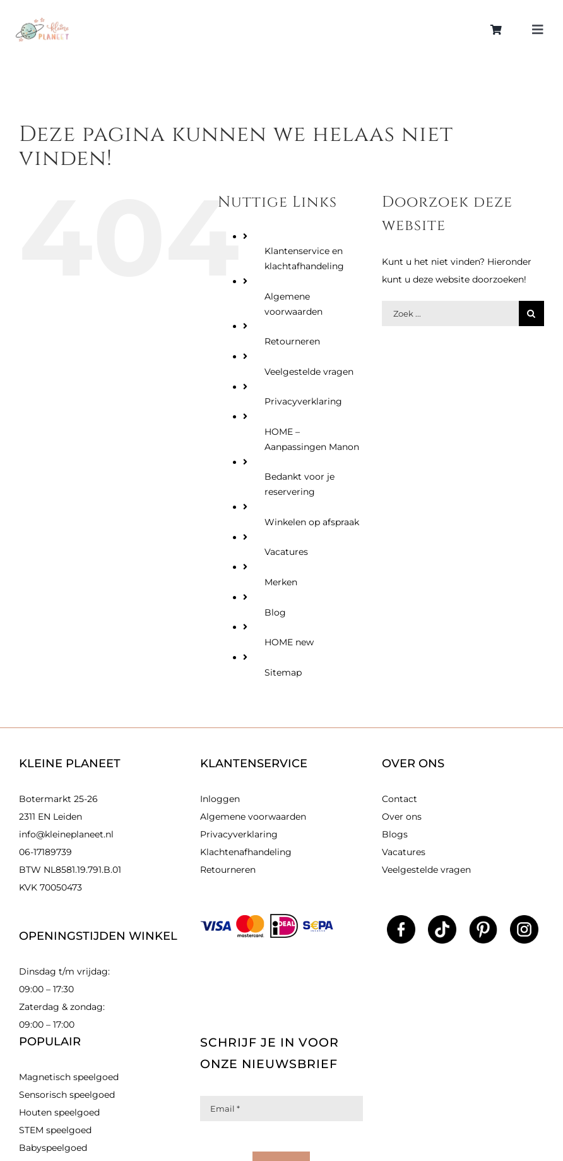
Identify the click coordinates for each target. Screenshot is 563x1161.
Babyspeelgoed (53, 1147)
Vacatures (286, 551)
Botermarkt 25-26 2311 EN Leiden (58, 807)
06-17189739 (45, 852)
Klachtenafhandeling (246, 852)
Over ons (402, 816)
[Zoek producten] (450, 313)
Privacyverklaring (303, 401)
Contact (399, 799)
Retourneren (292, 341)
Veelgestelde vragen (308, 371)
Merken (280, 582)
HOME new (289, 642)
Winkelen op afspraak (311, 522)
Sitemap (283, 672)
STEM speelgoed (55, 1130)
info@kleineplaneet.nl (66, 834)
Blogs (395, 834)
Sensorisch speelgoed (67, 1094)
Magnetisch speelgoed (69, 1077)
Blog (275, 612)
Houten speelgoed (59, 1112)
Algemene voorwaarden (253, 816)
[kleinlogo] (42, 22)
